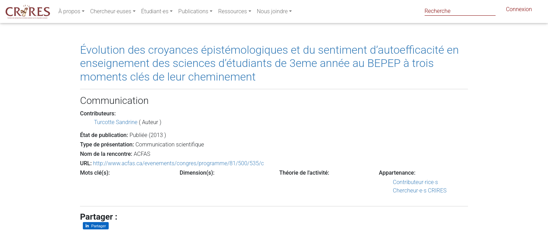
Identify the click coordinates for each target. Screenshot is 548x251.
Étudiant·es (154, 12)
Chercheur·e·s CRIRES (420, 190)
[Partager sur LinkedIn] (96, 225)
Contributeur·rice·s (415, 182)
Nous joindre (272, 12)
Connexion (519, 10)
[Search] (460, 11)
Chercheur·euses (110, 12)
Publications (193, 12)
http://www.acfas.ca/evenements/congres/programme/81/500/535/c (178, 163)
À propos (69, 12)
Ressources (232, 12)
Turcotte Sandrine (115, 122)
